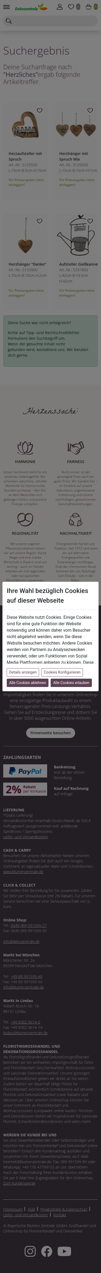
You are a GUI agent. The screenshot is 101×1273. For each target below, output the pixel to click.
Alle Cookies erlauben (71, 683)
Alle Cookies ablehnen (27, 683)
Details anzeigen (23, 672)
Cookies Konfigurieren (62, 672)
